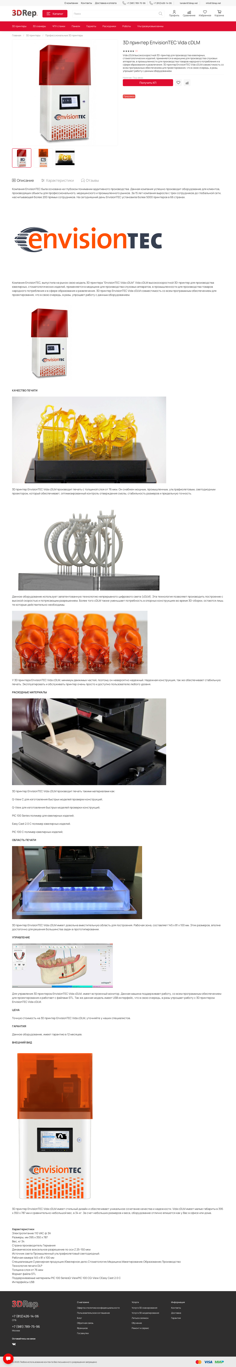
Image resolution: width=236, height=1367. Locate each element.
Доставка (176, 1312)
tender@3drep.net (189, 3)
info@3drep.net (213, 3)
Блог (79, 1318)
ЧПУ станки (58, 26)
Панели (76, 26)
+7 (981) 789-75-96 (134, 3)
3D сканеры (39, 26)
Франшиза (82, 1328)
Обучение (137, 1323)
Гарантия (176, 1318)
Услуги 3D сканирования (144, 1307)
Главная (16, 35)
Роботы (126, 26)
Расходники (109, 26)
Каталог (55, 14)
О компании (71, 3)
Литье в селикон (140, 1318)
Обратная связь (85, 1323)
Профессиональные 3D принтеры (64, 35)
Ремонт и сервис (140, 1328)
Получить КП (148, 82)
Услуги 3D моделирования (145, 1312)
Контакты (86, 3)
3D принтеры (19, 26)
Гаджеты (91, 26)
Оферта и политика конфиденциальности (98, 1307)
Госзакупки (83, 1333)
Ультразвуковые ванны (150, 26)
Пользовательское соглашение (93, 1312)
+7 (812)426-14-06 (160, 3)
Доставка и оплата (105, 3)
